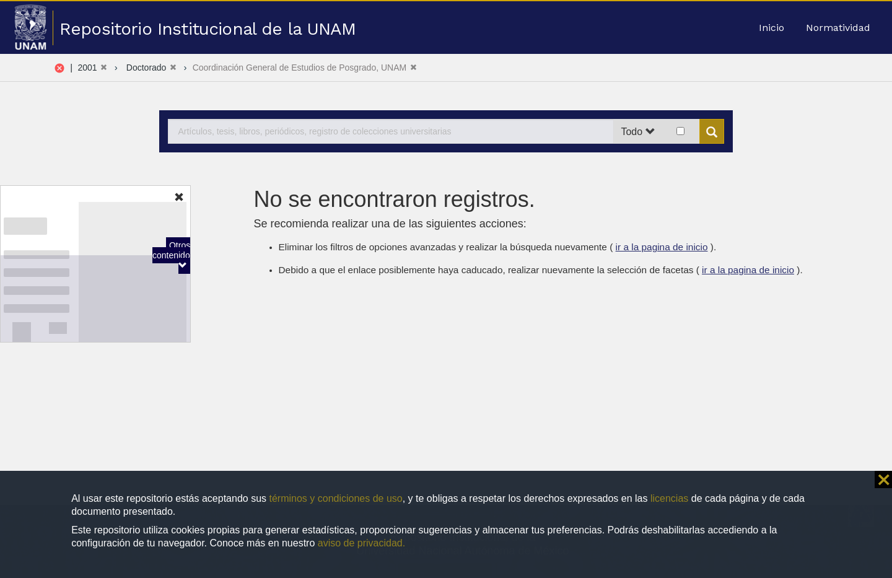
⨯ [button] (883, 479)
